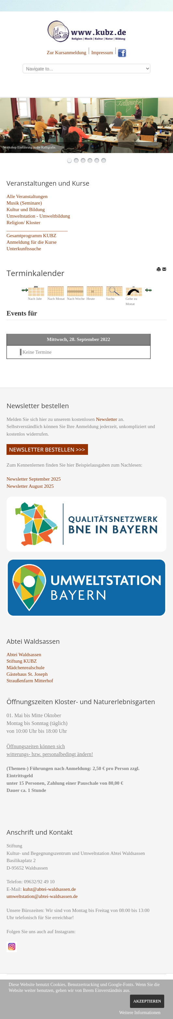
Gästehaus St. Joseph (27, 674)
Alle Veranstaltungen (27, 196)
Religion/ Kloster (23, 222)
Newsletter (106, 419)
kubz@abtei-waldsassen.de (49, 889)
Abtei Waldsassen (24, 654)
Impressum (102, 52)
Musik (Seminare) (24, 203)
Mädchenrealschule (26, 667)
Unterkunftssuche (24, 248)
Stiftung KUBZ (22, 661)
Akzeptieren (147, 1001)
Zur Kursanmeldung (66, 52)
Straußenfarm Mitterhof (30, 680)
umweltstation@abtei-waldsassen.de (42, 896)
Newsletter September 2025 (34, 479)
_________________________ (37, 229)
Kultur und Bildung (26, 209)
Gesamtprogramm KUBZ (31, 235)
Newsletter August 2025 (30, 486)
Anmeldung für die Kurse (32, 242)
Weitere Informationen (140, 1012)
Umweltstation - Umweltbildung (38, 216)
